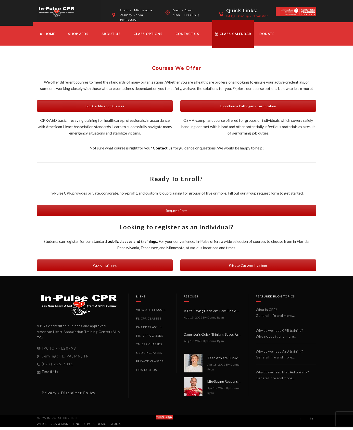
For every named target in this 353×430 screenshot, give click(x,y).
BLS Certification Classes (105, 109)
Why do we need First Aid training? (282, 375)
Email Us (50, 375)
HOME (47, 37)
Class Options (148, 37)
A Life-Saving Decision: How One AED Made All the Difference (230, 314)
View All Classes (150, 313)
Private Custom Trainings (248, 269)
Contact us (163, 151)
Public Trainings (105, 269)
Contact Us (187, 37)
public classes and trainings (132, 244)
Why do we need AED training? (279, 355)
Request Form (176, 214)
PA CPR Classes (149, 330)
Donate (266, 37)
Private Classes (150, 365)
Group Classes (149, 356)
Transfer (260, 16)
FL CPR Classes (148, 322)
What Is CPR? (266, 313)
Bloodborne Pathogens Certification (248, 109)
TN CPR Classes (149, 347)
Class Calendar (233, 37)
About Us (110, 37)
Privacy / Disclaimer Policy (69, 396)
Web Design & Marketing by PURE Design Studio (79, 427)
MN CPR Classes (149, 339)
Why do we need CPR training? (279, 334)
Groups (244, 16)
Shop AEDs (78, 37)
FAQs (231, 16)
